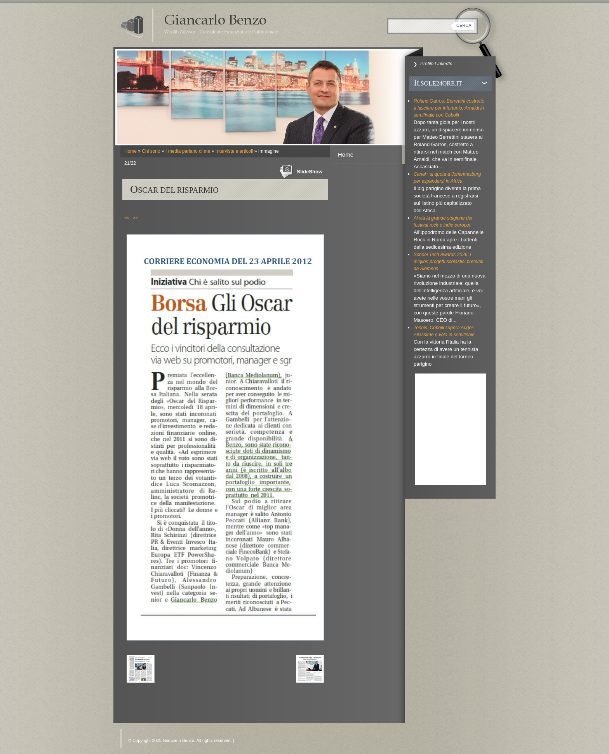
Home (130, 151)
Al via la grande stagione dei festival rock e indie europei (443, 221)
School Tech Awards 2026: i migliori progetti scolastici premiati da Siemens (448, 261)
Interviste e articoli (234, 151)
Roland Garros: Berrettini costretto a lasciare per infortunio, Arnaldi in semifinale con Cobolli (449, 108)
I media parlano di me (187, 151)
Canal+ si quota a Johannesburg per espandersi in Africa (447, 177)
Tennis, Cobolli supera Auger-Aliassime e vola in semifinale (444, 331)
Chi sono (151, 151)
